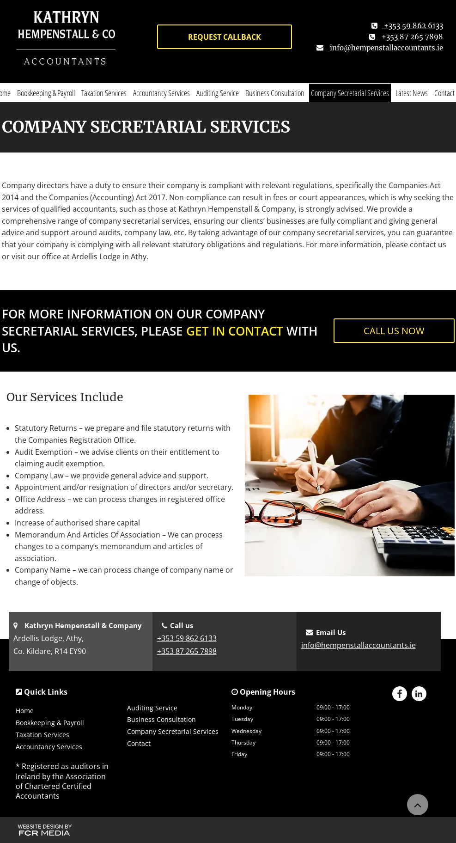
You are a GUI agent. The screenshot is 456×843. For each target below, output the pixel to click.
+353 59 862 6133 (187, 638)
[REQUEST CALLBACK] (224, 36)
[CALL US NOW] (394, 330)
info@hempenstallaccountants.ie (386, 47)
